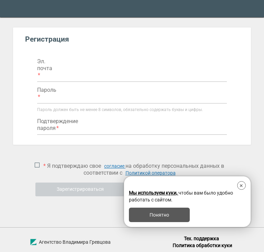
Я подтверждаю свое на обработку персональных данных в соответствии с (133, 169)
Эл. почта (44, 65)
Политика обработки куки (202, 245)
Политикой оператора (150, 173)
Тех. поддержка (201, 238)
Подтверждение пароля (57, 124)
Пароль (46, 90)
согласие (114, 166)
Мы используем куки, (153, 193)
